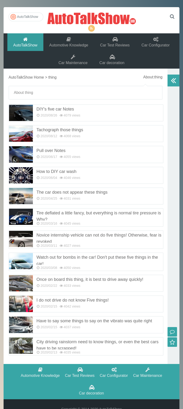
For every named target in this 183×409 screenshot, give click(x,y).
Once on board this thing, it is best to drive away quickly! (89, 280)
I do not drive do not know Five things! (72, 300)
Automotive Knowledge (68, 42)
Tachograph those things (59, 130)
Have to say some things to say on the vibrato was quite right (94, 321)
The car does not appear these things (71, 192)
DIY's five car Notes (55, 109)
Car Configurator (156, 42)
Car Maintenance (73, 60)
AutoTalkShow (91, 18)
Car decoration (111, 60)
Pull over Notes (51, 151)
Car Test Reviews (115, 42)
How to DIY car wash (56, 172)
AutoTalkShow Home (26, 78)
